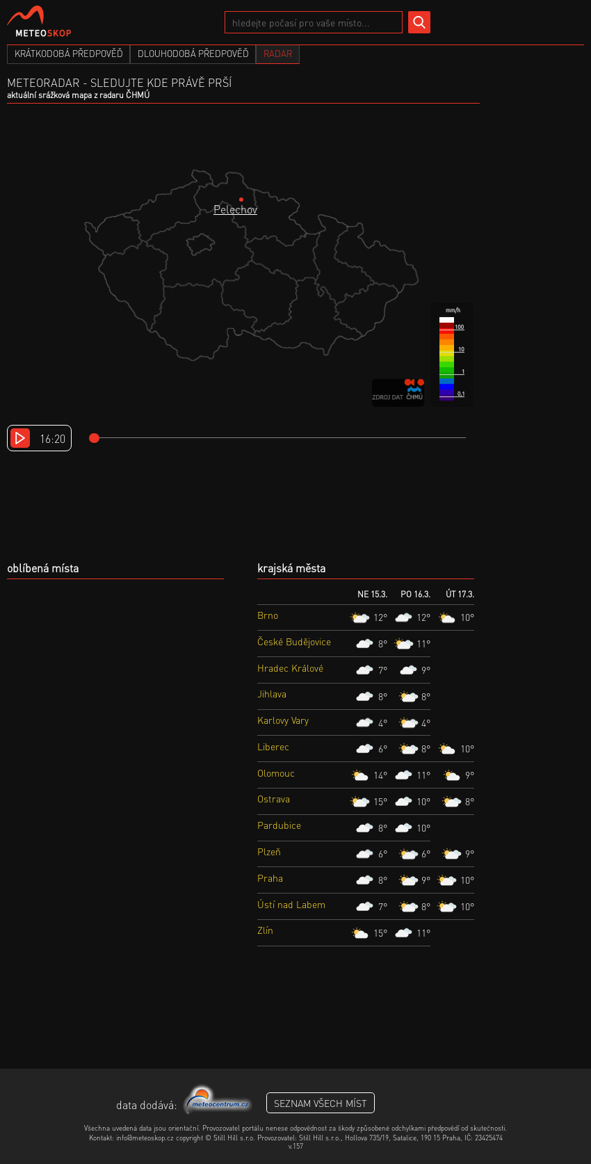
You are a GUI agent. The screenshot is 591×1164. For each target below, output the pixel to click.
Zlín (265, 929)
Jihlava (271, 693)
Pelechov (235, 209)
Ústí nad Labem (291, 904)
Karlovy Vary (283, 719)
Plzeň (269, 851)
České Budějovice (294, 641)
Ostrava (273, 798)
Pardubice (279, 824)
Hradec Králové (290, 667)
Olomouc (276, 772)
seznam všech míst (320, 1103)
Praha (270, 877)
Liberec (273, 746)
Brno (267, 614)
